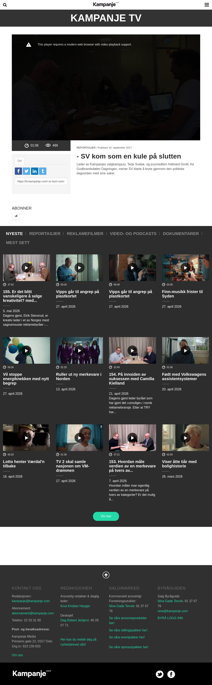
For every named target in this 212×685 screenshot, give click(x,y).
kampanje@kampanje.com (31, 601)
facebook (171, 674)
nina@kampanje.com (173, 611)
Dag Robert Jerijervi (75, 620)
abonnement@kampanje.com (33, 613)
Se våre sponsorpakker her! (128, 647)
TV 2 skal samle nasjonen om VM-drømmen (72, 466)
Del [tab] (19, 160)
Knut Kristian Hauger (75, 606)
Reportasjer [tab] (45, 233)
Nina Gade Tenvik (121, 606)
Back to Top (106, 575)
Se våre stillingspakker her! (128, 630)
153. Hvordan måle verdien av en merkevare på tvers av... (132, 466)
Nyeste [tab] (14, 233)
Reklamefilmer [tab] (85, 233)
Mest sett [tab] (18, 242)
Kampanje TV (106, 18)
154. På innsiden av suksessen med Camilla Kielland (131, 378)
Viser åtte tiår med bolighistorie (179, 463)
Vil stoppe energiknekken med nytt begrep (26, 378)
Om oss (17, 655)
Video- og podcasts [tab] (133, 233)
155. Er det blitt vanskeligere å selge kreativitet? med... (22, 296)
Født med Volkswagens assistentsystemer (184, 376)
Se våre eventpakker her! (127, 637)
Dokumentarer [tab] (181, 233)
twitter (160, 674)
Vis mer (106, 516)
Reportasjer (86, 147)
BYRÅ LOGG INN (170, 618)
